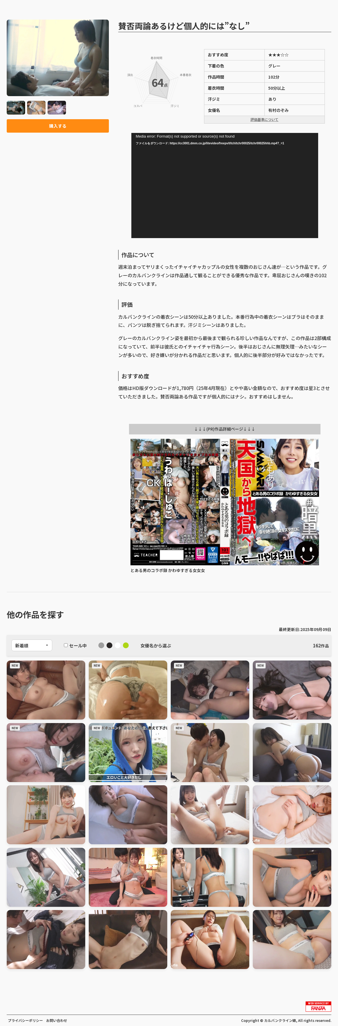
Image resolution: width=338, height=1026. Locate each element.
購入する (57, 126)
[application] (224, 185)
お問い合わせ (56, 1020)
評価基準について (264, 119)
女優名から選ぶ (155, 645)
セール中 (75, 645)
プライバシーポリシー (25, 1020)
